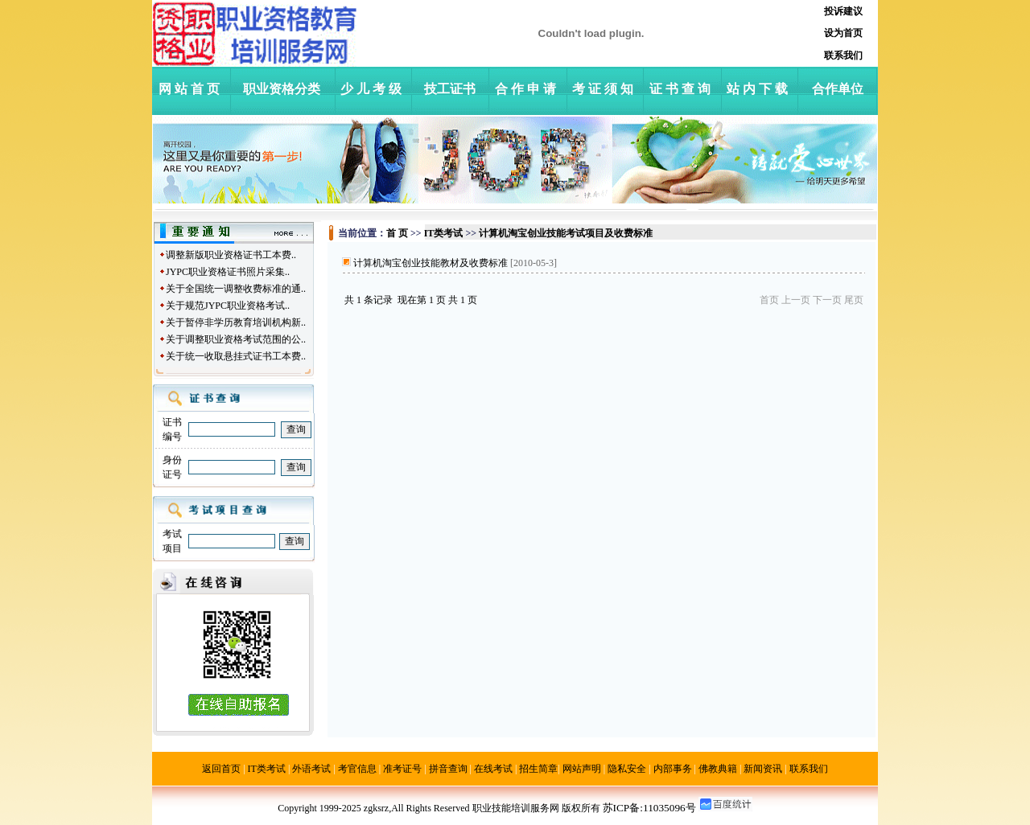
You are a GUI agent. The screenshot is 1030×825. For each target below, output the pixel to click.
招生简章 (538, 768)
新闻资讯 (763, 768)
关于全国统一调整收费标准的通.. (236, 288)
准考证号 (402, 768)
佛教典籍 (717, 768)
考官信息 (357, 768)
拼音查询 (448, 768)
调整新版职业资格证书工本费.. (231, 255)
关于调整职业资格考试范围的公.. (236, 339)
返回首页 (221, 768)
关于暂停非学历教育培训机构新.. (236, 322)
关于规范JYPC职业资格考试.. (228, 305)
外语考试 (311, 768)
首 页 (397, 233)
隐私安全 (627, 768)
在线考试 (493, 768)
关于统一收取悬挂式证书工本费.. (236, 356)
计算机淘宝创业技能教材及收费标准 (430, 263)
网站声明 (581, 768)
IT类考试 (267, 768)
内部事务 (672, 768)
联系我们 (808, 768)
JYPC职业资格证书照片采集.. (228, 271)
